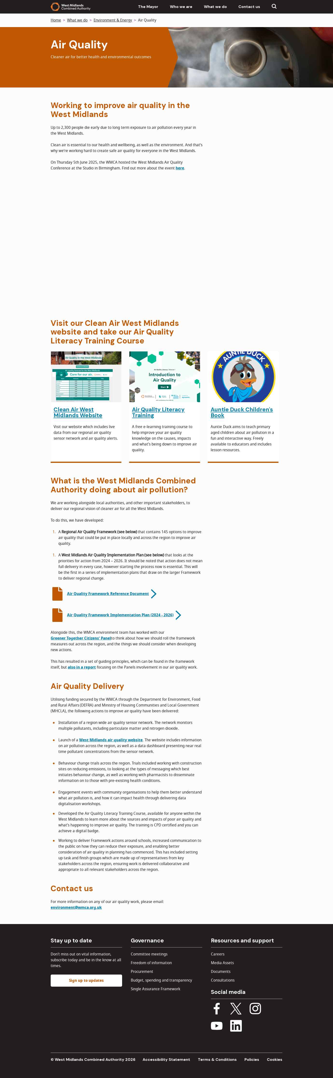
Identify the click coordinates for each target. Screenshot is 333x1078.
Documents (220, 972)
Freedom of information (151, 963)
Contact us (249, 6)
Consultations (223, 980)
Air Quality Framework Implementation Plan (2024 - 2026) (120, 615)
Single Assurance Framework (155, 989)
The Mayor (148, 6)
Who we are (181, 6)
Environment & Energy (113, 20)
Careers (217, 954)
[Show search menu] (274, 7)
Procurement (142, 972)
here (180, 168)
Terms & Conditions (217, 1059)
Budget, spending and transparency (161, 980)
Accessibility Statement (166, 1059)
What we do (215, 6)
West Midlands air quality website (111, 740)
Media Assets (222, 963)
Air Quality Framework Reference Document (108, 594)
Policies (251, 1059)
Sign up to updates (86, 980)
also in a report (82, 667)
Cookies (274, 1059)
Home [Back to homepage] (56, 20)
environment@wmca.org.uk (76, 907)
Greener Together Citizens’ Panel (81, 638)
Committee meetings (149, 954)
